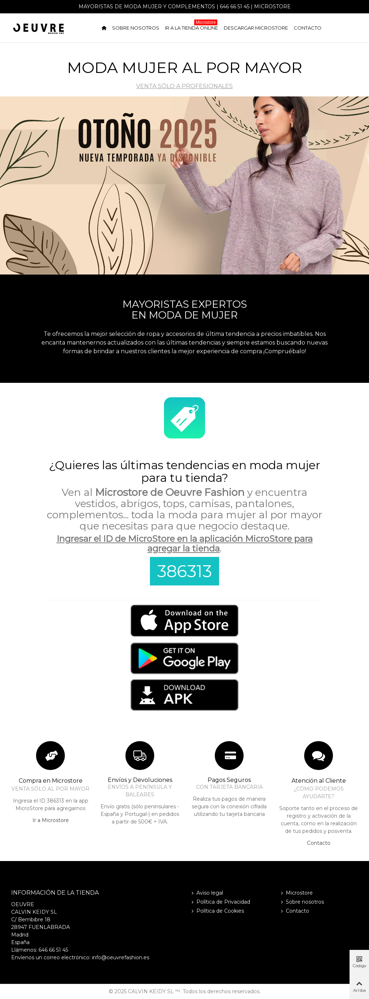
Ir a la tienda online (191, 26)
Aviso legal (206, 893)
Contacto (307, 28)
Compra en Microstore (51, 780)
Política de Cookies (217, 911)
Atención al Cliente (319, 780)
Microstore (272, 6)
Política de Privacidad (220, 902)
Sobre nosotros (135, 28)
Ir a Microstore (50, 820)
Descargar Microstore (256, 28)
